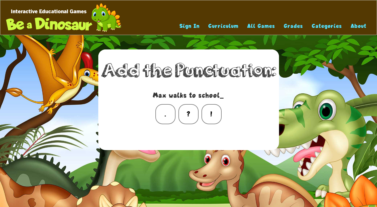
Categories (327, 26)
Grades (293, 26)
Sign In (190, 26)
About (359, 26)
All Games (261, 26)
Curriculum (223, 26)
